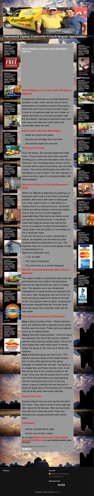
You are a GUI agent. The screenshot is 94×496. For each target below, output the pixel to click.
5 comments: (57, 446)
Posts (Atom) (51, 461)
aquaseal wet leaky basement (60, 473)
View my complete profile (56, 476)
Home (43, 456)
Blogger (57, 492)
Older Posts (68, 456)
